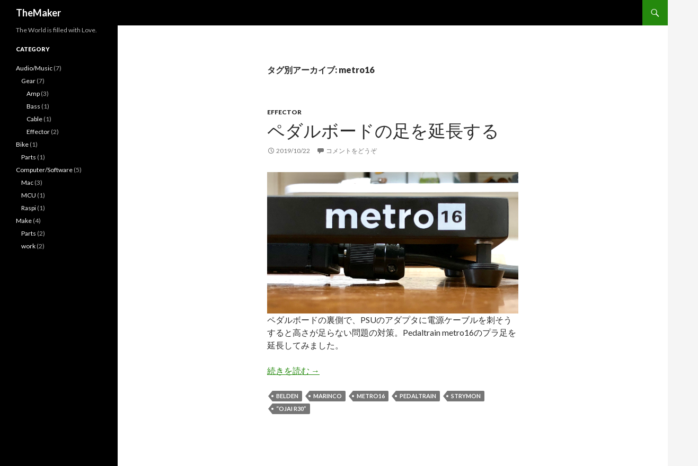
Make (24, 221)
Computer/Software (44, 170)
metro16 (371, 395)
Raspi (28, 208)
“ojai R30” (291, 408)
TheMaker (38, 13)
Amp (33, 93)
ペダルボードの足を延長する (383, 130)
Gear (28, 81)
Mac (27, 182)
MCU (28, 195)
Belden (287, 395)
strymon (466, 395)
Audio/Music (34, 68)
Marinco (327, 395)
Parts (28, 157)
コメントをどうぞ (351, 151)
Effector (284, 112)
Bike (22, 144)
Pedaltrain (418, 395)
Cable (34, 119)
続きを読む (293, 370)
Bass (33, 106)
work (28, 246)
